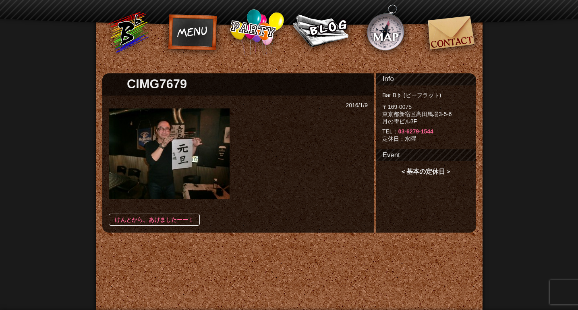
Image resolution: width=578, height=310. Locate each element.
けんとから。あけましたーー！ (154, 219)
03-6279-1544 (415, 131)
